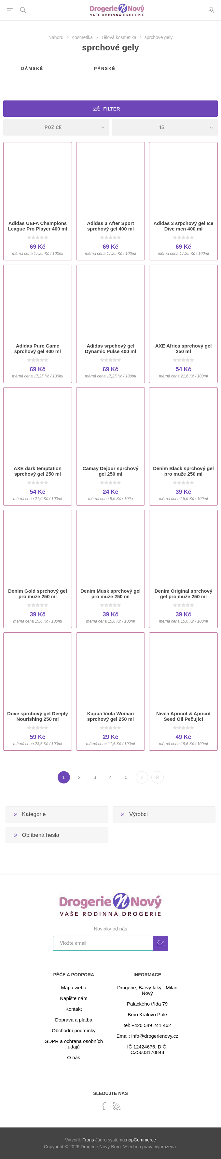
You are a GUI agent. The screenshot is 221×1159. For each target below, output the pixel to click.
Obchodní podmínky (73, 1030)
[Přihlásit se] (103, 943)
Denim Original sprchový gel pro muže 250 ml (184, 593)
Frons (88, 1139)
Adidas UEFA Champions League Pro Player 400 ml (37, 225)
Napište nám (73, 998)
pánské (105, 68)
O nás (73, 1057)
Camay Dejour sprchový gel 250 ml (111, 471)
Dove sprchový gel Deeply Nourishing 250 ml (37, 716)
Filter (111, 109)
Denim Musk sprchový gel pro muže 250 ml (110, 593)
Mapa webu (74, 987)
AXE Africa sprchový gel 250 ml (183, 348)
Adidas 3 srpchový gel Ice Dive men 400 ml (183, 225)
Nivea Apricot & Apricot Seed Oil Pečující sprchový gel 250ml (183, 719)
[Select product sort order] (56, 127)
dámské (32, 68)
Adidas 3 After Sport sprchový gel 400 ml (110, 225)
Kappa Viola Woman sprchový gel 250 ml (110, 716)
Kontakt (73, 1009)
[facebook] (104, 1106)
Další (142, 777)
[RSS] (117, 1106)
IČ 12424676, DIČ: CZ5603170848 (147, 1049)
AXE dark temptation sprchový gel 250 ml (38, 471)
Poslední (157, 777)
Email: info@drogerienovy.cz (147, 1036)
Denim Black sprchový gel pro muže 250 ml (183, 471)
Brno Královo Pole (147, 1014)
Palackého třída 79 (147, 1004)
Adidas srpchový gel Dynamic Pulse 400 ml (110, 348)
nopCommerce (141, 1139)
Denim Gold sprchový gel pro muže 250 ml (37, 593)
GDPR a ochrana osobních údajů (74, 1043)
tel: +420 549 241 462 (147, 1025)
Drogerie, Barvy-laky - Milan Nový (147, 990)
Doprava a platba (73, 1019)
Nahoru (55, 37)
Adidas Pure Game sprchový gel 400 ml (37, 348)
